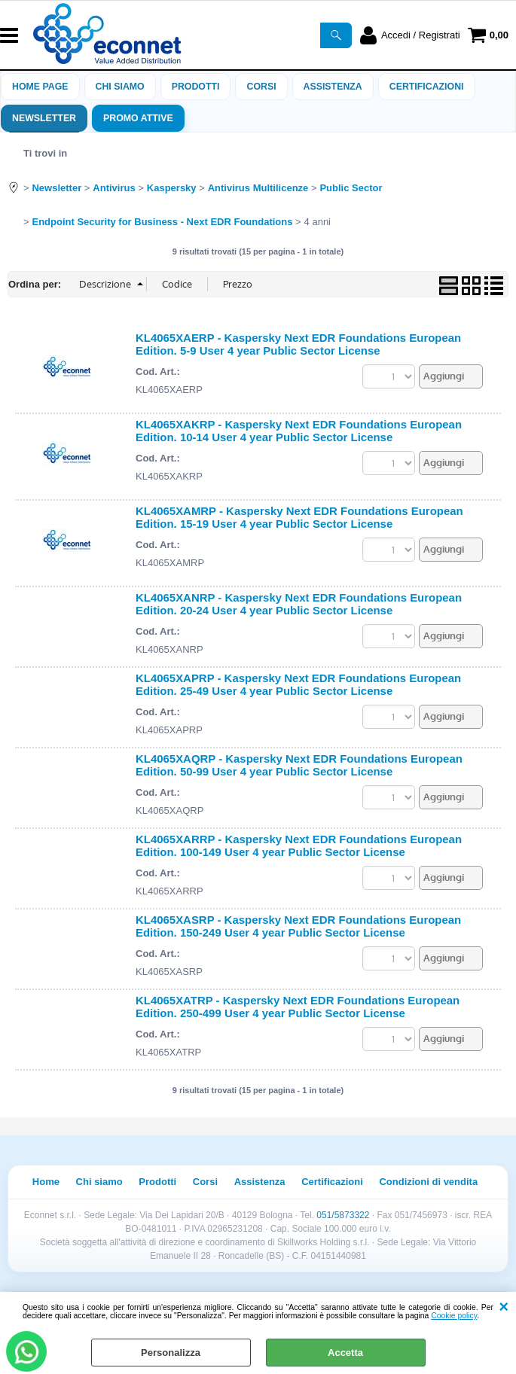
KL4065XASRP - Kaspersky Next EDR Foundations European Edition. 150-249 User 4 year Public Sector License (298, 926)
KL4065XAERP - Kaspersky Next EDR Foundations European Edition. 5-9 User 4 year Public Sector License (298, 344)
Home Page (40, 86)
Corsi (261, 86)
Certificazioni (426, 86)
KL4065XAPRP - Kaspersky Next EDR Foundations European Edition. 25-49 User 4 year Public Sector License (298, 684)
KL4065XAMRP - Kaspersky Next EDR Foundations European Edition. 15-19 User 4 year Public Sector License (299, 517)
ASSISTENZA (333, 86)
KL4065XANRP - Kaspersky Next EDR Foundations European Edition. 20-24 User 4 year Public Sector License (299, 604)
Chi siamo (120, 86)
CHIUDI (503, 1307)
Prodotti (196, 86)
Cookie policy (454, 1316)
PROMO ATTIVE (138, 118)
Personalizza (170, 1352)
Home (46, 1181)
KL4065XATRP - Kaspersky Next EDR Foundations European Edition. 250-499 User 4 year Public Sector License (298, 1006)
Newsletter (44, 118)
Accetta (345, 1352)
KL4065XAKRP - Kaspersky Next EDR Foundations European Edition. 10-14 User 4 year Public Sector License (299, 430)
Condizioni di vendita (428, 1181)
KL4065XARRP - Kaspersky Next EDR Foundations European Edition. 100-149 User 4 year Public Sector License (299, 845)
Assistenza (259, 1181)
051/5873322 (342, 1215)
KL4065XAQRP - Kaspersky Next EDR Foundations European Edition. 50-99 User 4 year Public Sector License (299, 765)
